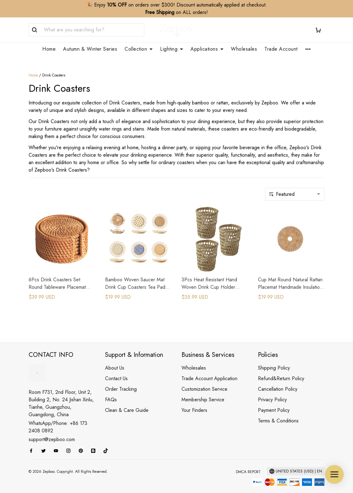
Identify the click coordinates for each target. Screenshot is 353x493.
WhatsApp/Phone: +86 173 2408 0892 (58, 419)
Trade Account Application (209, 371)
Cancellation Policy (277, 381)
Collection (139, 49)
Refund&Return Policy (281, 371)
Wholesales (244, 49)
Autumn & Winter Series (90, 49)
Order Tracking (121, 381)
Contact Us (116, 371)
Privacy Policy (272, 392)
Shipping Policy (274, 360)
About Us (114, 360)
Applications (206, 49)
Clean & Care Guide (127, 402)
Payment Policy (274, 402)
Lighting (171, 49)
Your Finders (194, 402)
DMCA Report (248, 464)
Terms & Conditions (278, 413)
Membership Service (202, 392)
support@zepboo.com (52, 431)
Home (49, 49)
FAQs (111, 392)
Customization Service (204, 381)
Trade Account (281, 49)
